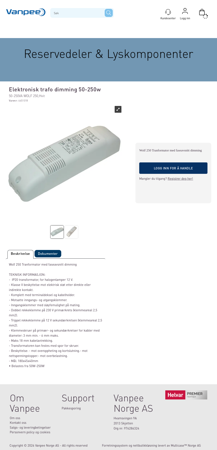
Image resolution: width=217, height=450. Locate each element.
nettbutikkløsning (145, 445)
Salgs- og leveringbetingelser (30, 427)
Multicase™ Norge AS (186, 445)
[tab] (20, 254)
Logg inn (185, 12)
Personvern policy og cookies (30, 432)
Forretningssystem (115, 445)
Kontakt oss (18, 422)
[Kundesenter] (168, 12)
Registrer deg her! (180, 178)
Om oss (15, 418)
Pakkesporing (71, 408)
